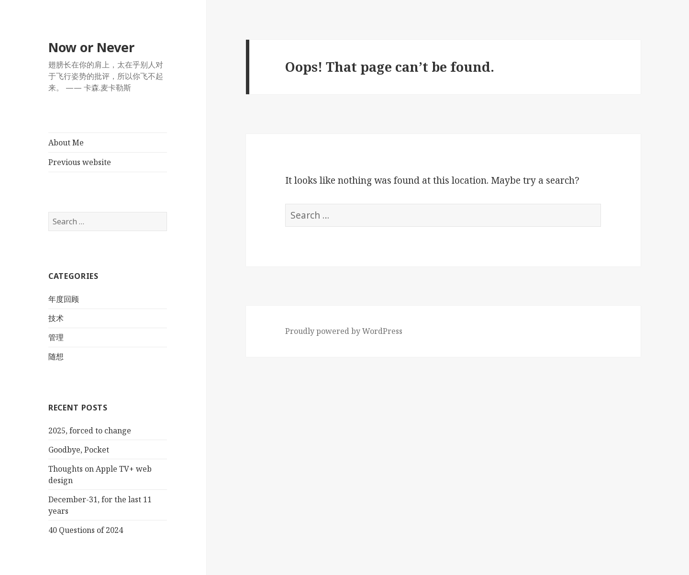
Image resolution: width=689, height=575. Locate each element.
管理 (56, 337)
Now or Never (91, 47)
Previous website (79, 162)
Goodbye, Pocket (78, 449)
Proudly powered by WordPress (343, 331)
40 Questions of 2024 (85, 530)
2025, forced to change (89, 430)
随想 (56, 356)
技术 (56, 318)
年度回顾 (63, 299)
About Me (66, 142)
